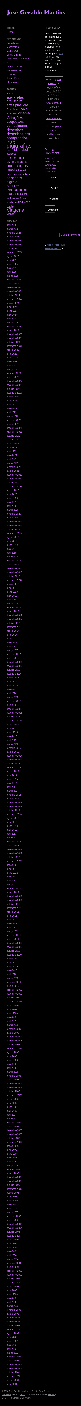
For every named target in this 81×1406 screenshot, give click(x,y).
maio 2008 (12, 1064)
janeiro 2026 (13, 236)
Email (54, 188)
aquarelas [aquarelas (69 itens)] (15, 97)
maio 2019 (12, 549)
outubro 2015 (13, 716)
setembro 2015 (14, 720)
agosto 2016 (13, 677)
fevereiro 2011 (14, 935)
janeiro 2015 (13, 752)
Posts (16, 1398)
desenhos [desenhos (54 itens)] (15, 130)
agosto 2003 (13, 1286)
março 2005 (12, 1212)
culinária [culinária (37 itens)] (20, 125)
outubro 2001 (13, 1372)
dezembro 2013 (14, 802)
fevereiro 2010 (14, 982)
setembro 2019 (14, 533)
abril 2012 (12, 880)
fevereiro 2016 (14, 701)
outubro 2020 (13, 482)
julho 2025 (12, 260)
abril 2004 (12, 1255)
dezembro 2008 (14, 1036)
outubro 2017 (13, 623)
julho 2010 (12, 962)
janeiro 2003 (13, 1314)
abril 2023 (12, 365)
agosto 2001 (13, 1380)
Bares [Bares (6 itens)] (16, 109)
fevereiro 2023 (14, 373)
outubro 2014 (13, 763)
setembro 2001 (14, 1376)
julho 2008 (12, 1056)
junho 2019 (12, 545)
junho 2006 (12, 1154)
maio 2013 (12, 830)
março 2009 (12, 1025)
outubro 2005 (13, 1185)
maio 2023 (12, 361)
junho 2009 (12, 1013)
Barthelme (6, 1394)
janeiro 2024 (13, 330)
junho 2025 (12, 264)
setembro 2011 (14, 908)
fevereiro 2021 (14, 467)
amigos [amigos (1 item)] (10, 93)
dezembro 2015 (14, 709)
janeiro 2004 (13, 1267)
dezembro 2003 (14, 1271)
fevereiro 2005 (14, 1216)
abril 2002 (12, 1349)
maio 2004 (12, 1251)
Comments (26, 1398)
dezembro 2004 (14, 1224)
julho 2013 (12, 822)
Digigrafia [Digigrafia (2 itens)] (11, 141)
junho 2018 (12, 592)
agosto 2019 (13, 537)
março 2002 (12, 1353)
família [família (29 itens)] (12, 149)
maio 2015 (12, 736)
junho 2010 (12, 966)
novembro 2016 (14, 666)
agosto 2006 (13, 1146)
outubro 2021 (13, 435)
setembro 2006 (14, 1142)
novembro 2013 (14, 806)
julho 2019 (12, 541)
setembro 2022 (14, 393)
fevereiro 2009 (14, 1029)
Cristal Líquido (14, 55)
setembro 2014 (14, 767)
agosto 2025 (13, 256)
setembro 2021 (14, 439)
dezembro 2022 (14, 381)
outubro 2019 (13, 529)
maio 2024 (12, 314)
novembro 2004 (14, 1228)
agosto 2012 (13, 865)
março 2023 (12, 369)
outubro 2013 (13, 810)
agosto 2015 (13, 724)
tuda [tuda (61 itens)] (10, 206)
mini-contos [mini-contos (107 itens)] (17, 165)
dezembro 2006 (14, 1130)
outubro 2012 (13, 857)
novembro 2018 (14, 572)
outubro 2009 (13, 997)
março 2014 (12, 791)
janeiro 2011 (13, 939)
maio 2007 (12, 1111)
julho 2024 (12, 307)
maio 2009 (12, 1017)
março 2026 (12, 229)
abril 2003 (12, 1302)
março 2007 (12, 1118)
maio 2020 (12, 502)
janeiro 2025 (13, 283)
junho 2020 (12, 498)
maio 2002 (12, 1345)
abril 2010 (12, 974)
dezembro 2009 (14, 990)
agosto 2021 (13, 443)
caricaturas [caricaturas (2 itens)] (12, 113)
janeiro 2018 (13, 611)
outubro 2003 (13, 1278)
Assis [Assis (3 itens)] (9, 109)
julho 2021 (12, 447)
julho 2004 (12, 1243)
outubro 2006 (13, 1138)
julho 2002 (12, 1337)
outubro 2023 (13, 342)
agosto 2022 (13, 396)
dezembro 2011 (14, 896)
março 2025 (12, 275)
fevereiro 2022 (14, 420)
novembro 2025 (14, 244)
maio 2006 (12, 1157)
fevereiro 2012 (14, 888)
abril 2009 (12, 1021)
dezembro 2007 (14, 1083)
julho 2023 (12, 354)
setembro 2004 (14, 1235)
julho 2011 (12, 915)
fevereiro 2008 (14, 1075)
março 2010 (12, 978)
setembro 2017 (14, 627)
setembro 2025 (14, 252)
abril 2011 (12, 927)
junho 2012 (12, 873)
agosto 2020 (13, 490)
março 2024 (12, 322)
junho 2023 (12, 357)
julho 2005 (12, 1196)
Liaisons (11, 74)
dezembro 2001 (14, 1364)
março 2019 (12, 556)
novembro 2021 (14, 432)
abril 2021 (12, 459)
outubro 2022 (13, 389)
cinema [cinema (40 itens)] (24, 113)
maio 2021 (12, 455)
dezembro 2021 (14, 428)
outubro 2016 (13, 670)
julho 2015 (12, 728)
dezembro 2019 (14, 521)
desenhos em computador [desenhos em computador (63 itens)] (18, 136)
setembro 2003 (14, 1282)
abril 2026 (12, 225)
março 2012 (12, 884)
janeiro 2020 (13, 517)
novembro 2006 (14, 1134)
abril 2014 (12, 787)
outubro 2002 (13, 1325)
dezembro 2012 (14, 849)
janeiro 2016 (13, 705)
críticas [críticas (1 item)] (10, 126)
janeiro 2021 (13, 471)
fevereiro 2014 (14, 794)
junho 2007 (12, 1107)
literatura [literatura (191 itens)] (15, 157)
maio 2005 (12, 1204)
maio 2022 (12, 408)
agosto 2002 (13, 1333)
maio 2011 (12, 923)
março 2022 (12, 416)
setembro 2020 (14, 486)
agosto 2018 (13, 584)
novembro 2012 (14, 853)
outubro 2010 (13, 951)
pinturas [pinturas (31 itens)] (13, 186)
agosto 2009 (13, 1005)
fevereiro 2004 (14, 1263)
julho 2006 (12, 1150)
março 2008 (12, 1072)
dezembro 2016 (14, 662)
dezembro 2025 (14, 240)
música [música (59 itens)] (13, 169)
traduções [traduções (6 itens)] (24, 202)
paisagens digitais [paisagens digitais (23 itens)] (14, 180)
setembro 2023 (14, 346)
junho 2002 (12, 1341)
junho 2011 (12, 919)
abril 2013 (12, 834)
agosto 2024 (13, 303)
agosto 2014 (13, 771)
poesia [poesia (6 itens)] (19, 193)
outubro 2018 (13, 576)
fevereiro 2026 (14, 233)
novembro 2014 (14, 759)
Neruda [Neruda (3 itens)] (23, 170)
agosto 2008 (13, 1052)
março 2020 (12, 510)
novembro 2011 (14, 900)
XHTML (51, 1394)
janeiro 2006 (13, 1173)
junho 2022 (12, 404)
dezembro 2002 (14, 1317)
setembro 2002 (14, 1329)
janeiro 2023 (13, 377)
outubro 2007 (13, 1091)
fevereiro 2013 (14, 841)
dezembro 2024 (14, 287)
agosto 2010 (13, 958)
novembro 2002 (14, 1321)
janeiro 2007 (13, 1126)
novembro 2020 (14, 478)
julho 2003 (12, 1290)
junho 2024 (12, 311)
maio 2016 (12, 689)
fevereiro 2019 (14, 560)
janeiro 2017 (13, 658)
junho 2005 (12, 1200)
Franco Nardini (14, 70)
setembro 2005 (14, 1189)
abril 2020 (12, 506)
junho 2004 (12, 1247)
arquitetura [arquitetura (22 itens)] (14, 101)
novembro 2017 (14, 619)
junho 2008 (12, 1060)
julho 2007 (12, 1103)
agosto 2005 (13, 1193)
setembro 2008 (14, 1048)
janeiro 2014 (13, 798)
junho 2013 (12, 826)
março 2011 (12, 931)
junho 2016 (12, 685)
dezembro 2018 (14, 568)
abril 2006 (12, 1161)
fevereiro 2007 (14, 1122)
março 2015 (12, 744)
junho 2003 (12, 1294)
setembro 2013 (14, 814)
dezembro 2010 (14, 943)
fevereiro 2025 (14, 279)
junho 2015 (12, 732)
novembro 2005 (14, 1181)
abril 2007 (12, 1115)
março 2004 (12, 1259)
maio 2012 (12, 876)
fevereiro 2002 (14, 1356)
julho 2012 (12, 869)
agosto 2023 (13, 350)
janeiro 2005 (13, 1220)
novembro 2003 (14, 1275)
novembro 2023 (14, 338)
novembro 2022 (14, 385)
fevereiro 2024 (14, 326)
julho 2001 (12, 1384)
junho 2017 (12, 638)
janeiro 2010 (13, 986)
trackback (51, 134)
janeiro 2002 (13, 1360)
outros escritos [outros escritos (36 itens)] (18, 174)
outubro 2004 (13, 1232)
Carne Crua (12, 51)
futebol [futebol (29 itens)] (22, 149)
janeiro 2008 (13, 1079)
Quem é (11, 32)
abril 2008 (12, 1068)
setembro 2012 (14, 861)
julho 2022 (12, 400)
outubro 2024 (13, 295)
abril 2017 (12, 646)
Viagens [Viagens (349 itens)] (15, 210)
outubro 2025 (13, 248)
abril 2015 (12, 740)
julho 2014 (12, 775)
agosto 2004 (13, 1239)
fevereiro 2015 (14, 748)
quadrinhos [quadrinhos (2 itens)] (12, 202)
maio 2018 (12, 595)
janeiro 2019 (13, 564)
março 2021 (12, 463)
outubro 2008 (13, 1044)
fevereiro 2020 (14, 514)
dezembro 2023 (14, 334)
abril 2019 (12, 553)
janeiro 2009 (13, 1033)
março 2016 (12, 697)
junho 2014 (12, 779)
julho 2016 (12, 681)
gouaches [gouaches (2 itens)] (11, 154)
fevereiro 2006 (14, 1169)
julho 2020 (12, 494)
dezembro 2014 (14, 755)
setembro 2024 (14, 299)
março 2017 (12, 650)
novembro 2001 (14, 1368)
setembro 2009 (14, 1001)
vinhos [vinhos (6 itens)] (10, 213)
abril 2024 (12, 318)
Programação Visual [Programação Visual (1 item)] (19, 198)
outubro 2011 (13, 904)
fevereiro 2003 (14, 1310)
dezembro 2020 (14, 474)
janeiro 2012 (13, 892)
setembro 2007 (14, 1095)
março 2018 (12, 603)
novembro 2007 (14, 1087)
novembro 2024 (14, 291)
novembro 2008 (14, 1040)
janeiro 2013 (13, 845)
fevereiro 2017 (14, 654)
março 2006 (12, 1165)
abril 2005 (12, 1208)
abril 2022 (12, 412)
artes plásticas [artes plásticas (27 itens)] (18, 105)
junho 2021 (12, 451)
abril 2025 (12, 272)
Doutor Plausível (15, 66)
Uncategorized (53, 103)
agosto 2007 (13, 1099)
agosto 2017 (13, 631)
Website (53, 199)
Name (54, 177)
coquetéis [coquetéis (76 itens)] (15, 121)
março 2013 (12, 837)
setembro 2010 (14, 955)
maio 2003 (12, 1298)
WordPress (44, 1391)
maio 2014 (12, 783)
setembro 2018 (14, 580)
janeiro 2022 (13, 424)
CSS (4, 1398)
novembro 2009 (14, 994)
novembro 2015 (14, 713)
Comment (53, 210)
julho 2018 (12, 588)
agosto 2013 (13, 818)
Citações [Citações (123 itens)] (15, 117)
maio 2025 (12, 268)
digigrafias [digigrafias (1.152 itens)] (19, 146)
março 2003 (12, 1306)
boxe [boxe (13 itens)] (24, 109)
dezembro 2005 (14, 1177)
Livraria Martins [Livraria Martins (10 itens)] (17, 161)
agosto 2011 (13, 912)
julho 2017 (12, 634)
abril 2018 (12, 599)
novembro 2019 (14, 525)
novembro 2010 (14, 947)
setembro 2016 (14, 674)
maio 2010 (12, 970)
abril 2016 (12, 693)
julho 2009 (12, 1009)
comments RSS (53, 118)
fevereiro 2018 (14, 607)
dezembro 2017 (14, 615)
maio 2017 (12, 642)
